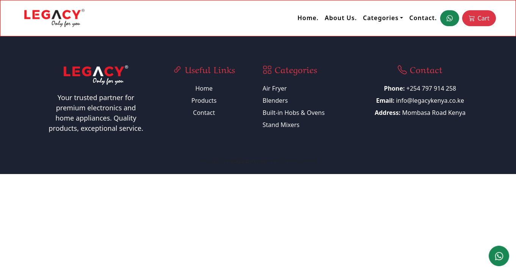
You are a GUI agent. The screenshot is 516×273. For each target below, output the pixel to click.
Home (204, 88)
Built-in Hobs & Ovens (294, 112)
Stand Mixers (281, 125)
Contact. (423, 18)
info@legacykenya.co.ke (430, 100)
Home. (307, 18)
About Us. (341, 18)
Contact (204, 112)
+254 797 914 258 (420, 88)
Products (204, 100)
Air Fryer (275, 88)
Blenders (275, 100)
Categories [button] (380, 18)
